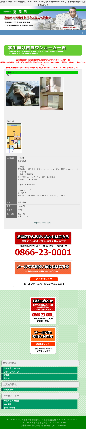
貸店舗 (6, 378)
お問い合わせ (9, 408)
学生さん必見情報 (11, 401)
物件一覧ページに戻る (43, 223)
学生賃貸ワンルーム (12, 368)
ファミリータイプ (11, 372)
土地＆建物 (8, 390)
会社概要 (7, 404)
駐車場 (6, 375)
